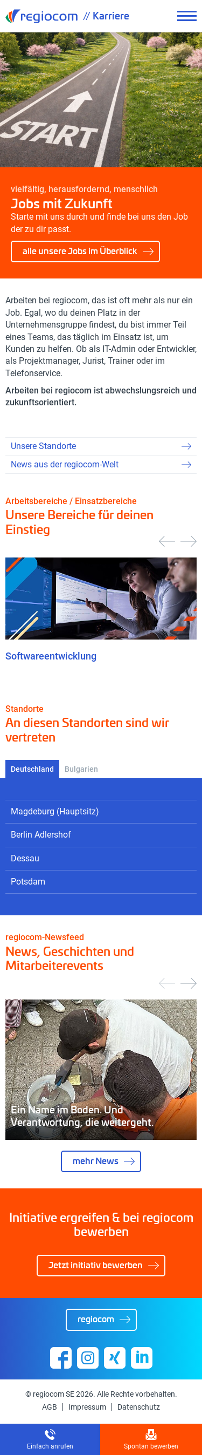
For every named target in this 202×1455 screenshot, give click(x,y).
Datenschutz (138, 1407)
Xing (115, 1358)
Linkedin (141, 1358)
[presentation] (167, 541)
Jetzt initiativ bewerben (95, 1265)
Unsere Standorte (43, 446)
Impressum (87, 1407)
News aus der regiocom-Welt (65, 464)
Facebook (61, 1358)
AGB (49, 1407)
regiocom (41, 16)
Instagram (88, 1358)
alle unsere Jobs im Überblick (80, 251)
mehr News (96, 1160)
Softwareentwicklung (50, 656)
